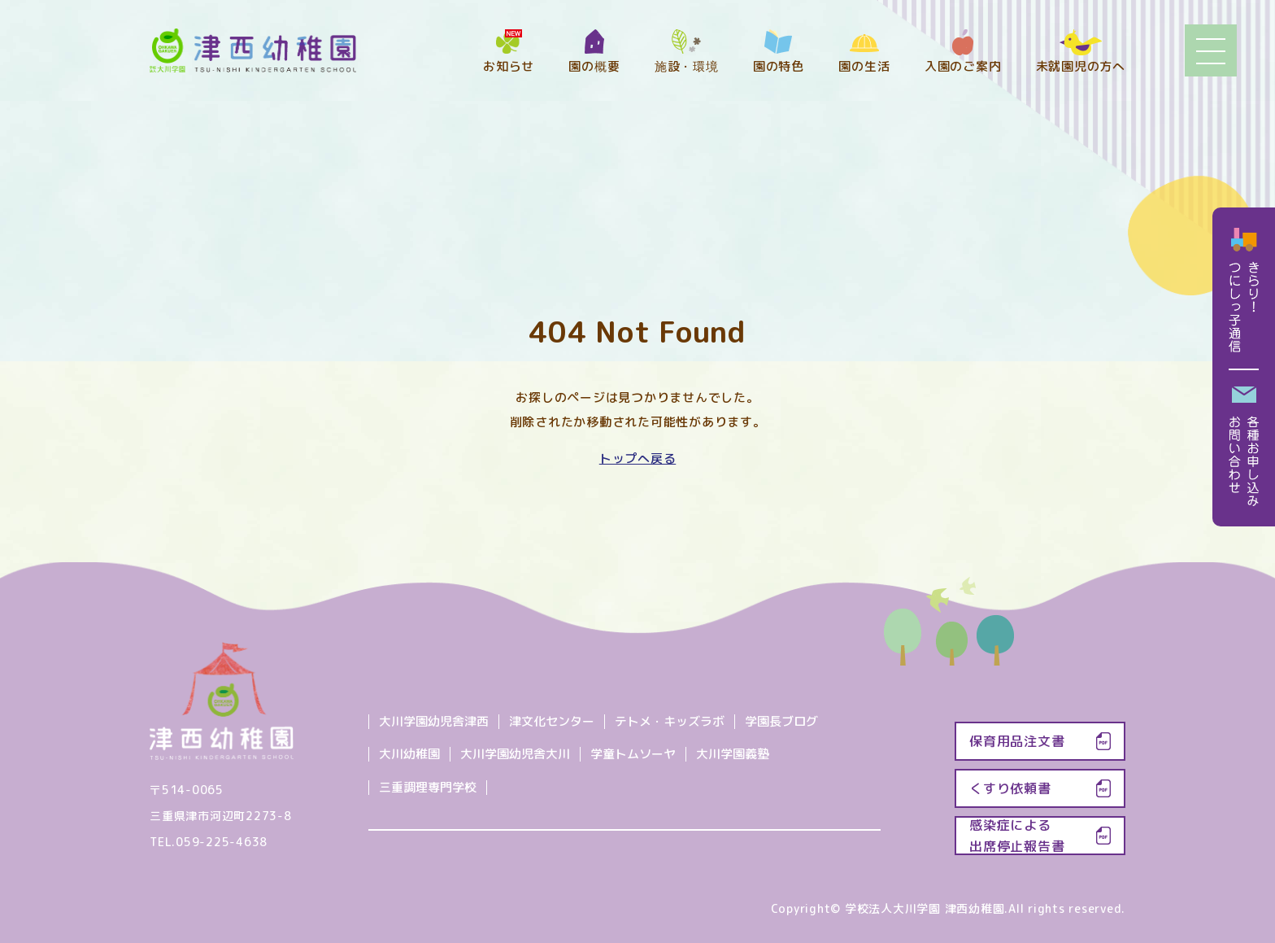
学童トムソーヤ (633, 753)
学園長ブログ (781, 721)
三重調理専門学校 (427, 787)
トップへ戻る (638, 458)
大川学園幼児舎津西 (434, 721)
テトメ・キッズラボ (670, 721)
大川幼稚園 (409, 753)
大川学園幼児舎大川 (515, 753)
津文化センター (551, 721)
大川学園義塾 (732, 753)
